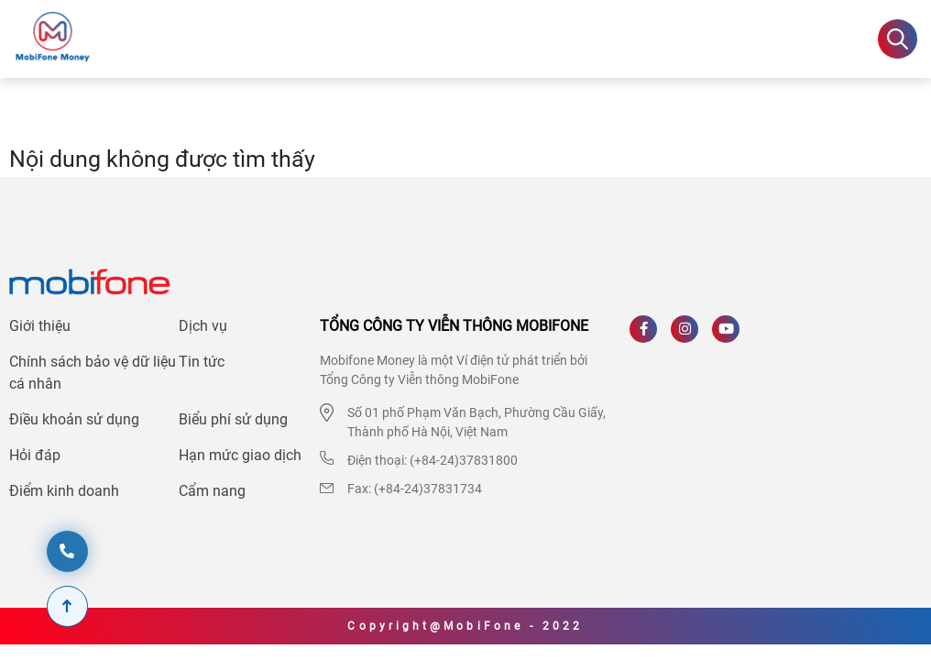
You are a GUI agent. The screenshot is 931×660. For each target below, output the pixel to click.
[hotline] (67, 551)
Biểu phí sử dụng (233, 419)
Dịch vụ (203, 326)
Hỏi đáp (34, 455)
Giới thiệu (40, 326)
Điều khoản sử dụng (74, 419)
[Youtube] (732, 336)
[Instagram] (691, 336)
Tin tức (202, 361)
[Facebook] (650, 336)
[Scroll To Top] (67, 606)
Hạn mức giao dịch (240, 455)
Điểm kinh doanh (64, 491)
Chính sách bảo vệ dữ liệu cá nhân (92, 372)
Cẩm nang (212, 491)
